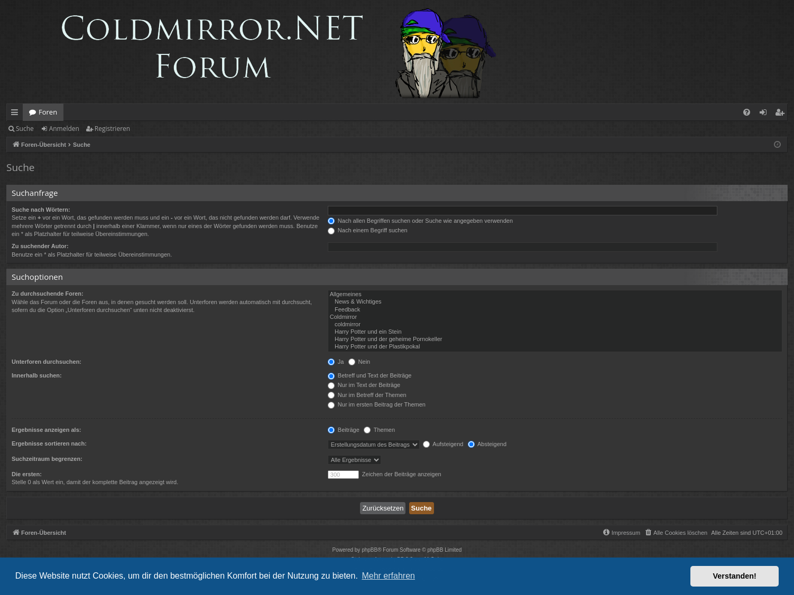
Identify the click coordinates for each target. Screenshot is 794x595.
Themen (379, 430)
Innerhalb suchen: (37, 375)
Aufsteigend (443, 444)
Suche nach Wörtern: (41, 209)
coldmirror (555, 324)
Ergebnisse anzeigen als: (46, 430)
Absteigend (487, 444)
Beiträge (343, 430)
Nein (359, 361)
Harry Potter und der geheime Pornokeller (555, 339)
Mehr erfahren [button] (388, 575)
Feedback (555, 310)
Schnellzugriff (17, 114)
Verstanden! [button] (734, 576)
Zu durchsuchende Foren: (48, 293)
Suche (25, 128)
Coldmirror (555, 317)
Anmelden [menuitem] (766, 114)
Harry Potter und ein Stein (555, 332)
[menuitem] (746, 112)
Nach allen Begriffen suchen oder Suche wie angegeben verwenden (420, 221)
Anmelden (64, 128)
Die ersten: (27, 474)
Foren (48, 112)
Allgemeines (555, 294)
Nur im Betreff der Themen (367, 395)
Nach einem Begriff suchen (368, 230)
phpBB (369, 550)
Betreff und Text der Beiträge (370, 375)
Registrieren (112, 128)
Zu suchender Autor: (40, 246)
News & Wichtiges (555, 302)
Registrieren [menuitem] (782, 114)
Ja (336, 361)
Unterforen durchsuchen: (46, 361)
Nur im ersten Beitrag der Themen (377, 404)
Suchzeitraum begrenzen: (47, 459)
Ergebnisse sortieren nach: (49, 443)
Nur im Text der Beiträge (364, 385)
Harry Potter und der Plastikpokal (555, 347)
